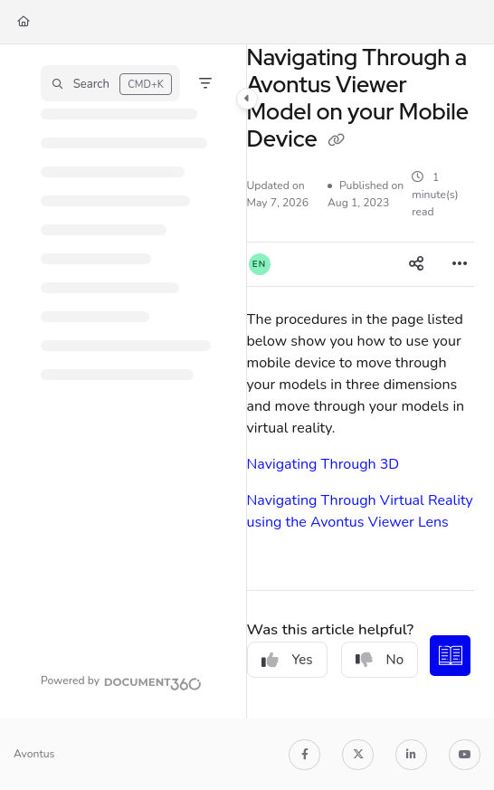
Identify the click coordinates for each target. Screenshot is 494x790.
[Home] (23, 22)
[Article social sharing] (416, 264)
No (380, 660)
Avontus (34, 754)
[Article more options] (459, 264)
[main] (360, 381)
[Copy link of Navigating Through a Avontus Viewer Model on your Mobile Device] (336, 141)
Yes (287, 660)
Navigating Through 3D (323, 464)
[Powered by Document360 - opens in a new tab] (121, 681)
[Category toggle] (247, 98)
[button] (110, 83)
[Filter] (205, 83)
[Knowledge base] (451, 656)
